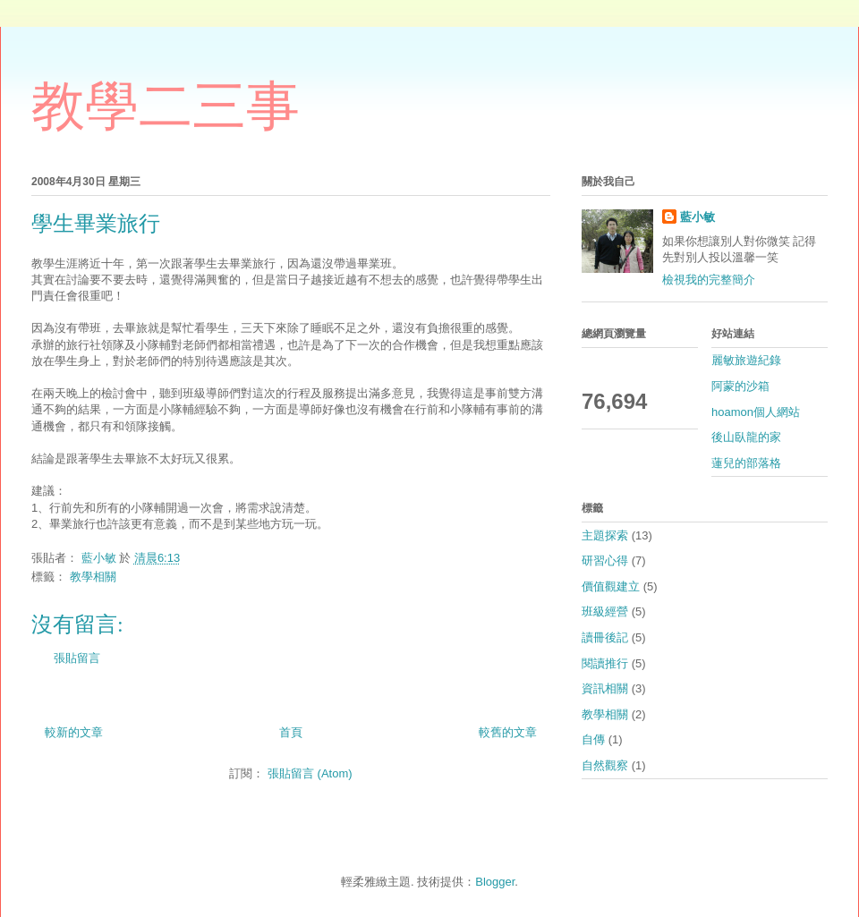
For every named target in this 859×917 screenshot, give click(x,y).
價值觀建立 (611, 586)
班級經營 (605, 611)
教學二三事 (165, 106)
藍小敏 (697, 217)
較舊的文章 (508, 732)
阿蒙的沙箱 (740, 386)
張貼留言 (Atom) (310, 773)
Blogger (495, 881)
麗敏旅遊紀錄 (746, 360)
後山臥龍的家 (746, 437)
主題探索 (605, 535)
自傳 (593, 739)
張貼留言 (77, 658)
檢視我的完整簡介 (708, 279)
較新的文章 (74, 732)
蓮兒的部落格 (746, 463)
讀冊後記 (605, 637)
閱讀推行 (605, 663)
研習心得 (605, 560)
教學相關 (93, 576)
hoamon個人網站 (755, 412)
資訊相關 (605, 688)
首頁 (290, 732)
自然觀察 (605, 765)
